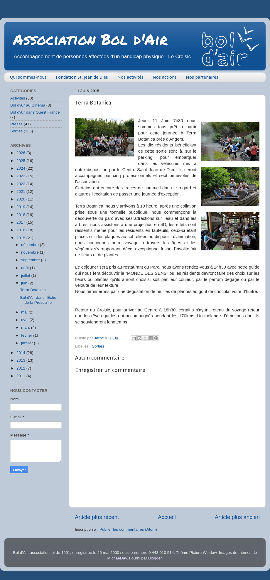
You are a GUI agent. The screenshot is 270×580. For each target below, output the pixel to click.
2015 (21, 238)
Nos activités (130, 77)
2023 (21, 176)
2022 (21, 184)
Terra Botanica (33, 290)
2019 (21, 207)
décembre (30, 244)
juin (24, 283)
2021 (21, 191)
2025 (21, 161)
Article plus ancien (237, 517)
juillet (26, 275)
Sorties (98, 346)
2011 (21, 376)
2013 (21, 360)
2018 (21, 215)
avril (25, 320)
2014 (21, 352)
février (27, 335)
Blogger (155, 558)
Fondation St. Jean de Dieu (82, 77)
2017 (21, 222)
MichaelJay (117, 558)
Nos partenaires (202, 77)
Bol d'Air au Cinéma (27, 105)
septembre (31, 260)
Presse (16, 124)
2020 (21, 199)
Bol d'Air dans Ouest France (35, 112)
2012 (21, 368)
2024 (21, 168)
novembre (30, 252)
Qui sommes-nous (28, 77)
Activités (17, 98)
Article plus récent (97, 517)
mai (25, 312)
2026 (21, 153)
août (25, 268)
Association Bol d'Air (90, 39)
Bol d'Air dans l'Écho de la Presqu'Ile (38, 299)
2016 (21, 230)
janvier (27, 343)
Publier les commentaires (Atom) (128, 529)
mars (26, 327)
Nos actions (165, 77)
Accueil (167, 517)
